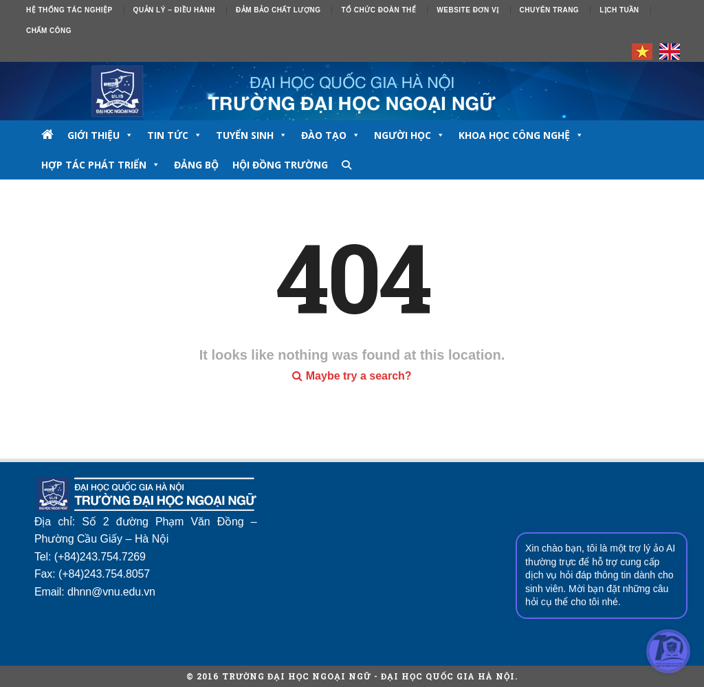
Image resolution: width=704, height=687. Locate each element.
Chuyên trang (550, 10)
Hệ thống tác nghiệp (69, 10)
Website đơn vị (467, 10)
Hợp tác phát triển (100, 164)
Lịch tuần (619, 10)
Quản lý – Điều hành (174, 10)
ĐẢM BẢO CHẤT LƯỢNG (278, 10)
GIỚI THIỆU (100, 135)
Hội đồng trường (280, 164)
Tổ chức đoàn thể (378, 10)
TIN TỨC (174, 135)
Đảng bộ (196, 164)
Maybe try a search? (351, 376)
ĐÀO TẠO (330, 135)
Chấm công (49, 30)
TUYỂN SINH (251, 135)
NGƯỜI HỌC (409, 135)
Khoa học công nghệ (521, 135)
